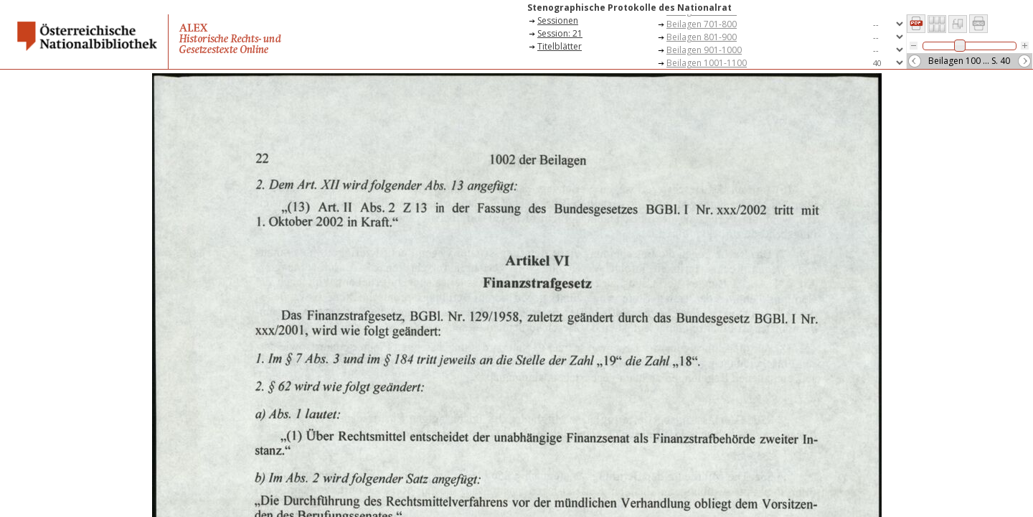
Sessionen (557, 20)
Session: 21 (559, 33)
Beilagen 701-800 (701, 24)
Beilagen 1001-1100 (706, 63)
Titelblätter (559, 46)
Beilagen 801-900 (701, 37)
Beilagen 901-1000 (704, 50)
